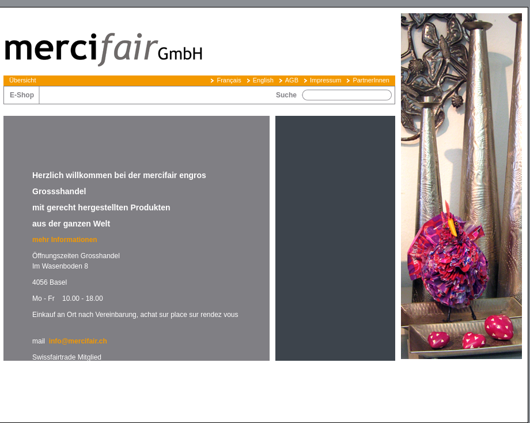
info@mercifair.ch (78, 341)
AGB (291, 80)
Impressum (325, 80)
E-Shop (22, 95)
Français (229, 80)
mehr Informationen (65, 240)
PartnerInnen (371, 80)
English (263, 80)
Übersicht (22, 80)
